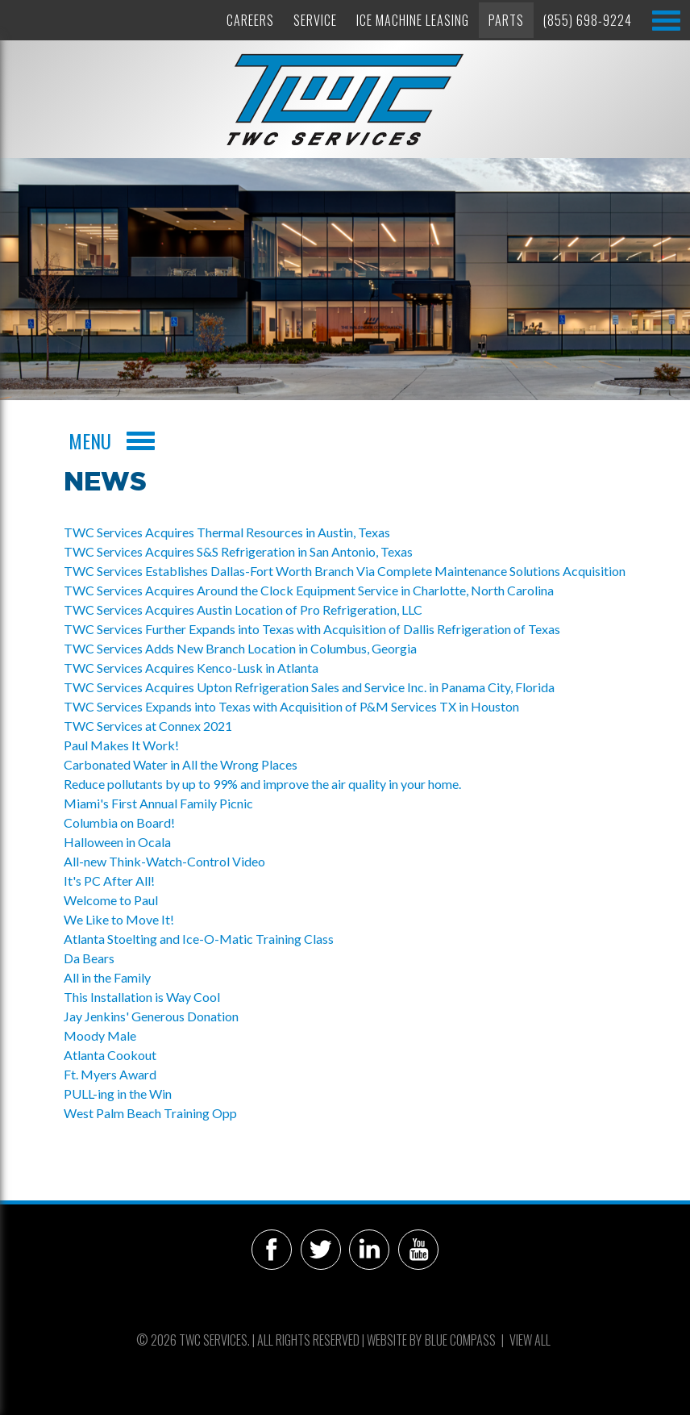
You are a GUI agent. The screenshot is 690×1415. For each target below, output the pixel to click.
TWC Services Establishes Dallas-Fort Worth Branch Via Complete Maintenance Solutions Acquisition (345, 570)
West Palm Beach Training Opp (150, 1113)
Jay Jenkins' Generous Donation (151, 1016)
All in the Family (107, 977)
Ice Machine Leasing (412, 20)
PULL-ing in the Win (118, 1093)
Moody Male (100, 1035)
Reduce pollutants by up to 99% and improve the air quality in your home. (262, 783)
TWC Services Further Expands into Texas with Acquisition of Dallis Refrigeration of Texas (313, 629)
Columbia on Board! (119, 822)
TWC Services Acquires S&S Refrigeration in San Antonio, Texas (238, 551)
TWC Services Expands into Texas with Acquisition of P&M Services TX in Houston (291, 706)
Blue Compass (460, 1340)
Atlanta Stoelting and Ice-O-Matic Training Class (199, 938)
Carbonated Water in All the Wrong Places (180, 764)
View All (530, 1340)
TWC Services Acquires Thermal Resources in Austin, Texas (227, 532)
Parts (506, 20)
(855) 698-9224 (587, 20)
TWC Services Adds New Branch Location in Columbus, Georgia (240, 648)
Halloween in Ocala (117, 841)
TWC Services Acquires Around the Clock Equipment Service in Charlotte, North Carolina (309, 590)
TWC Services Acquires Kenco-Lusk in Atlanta (191, 667)
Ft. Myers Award (110, 1074)
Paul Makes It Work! (121, 745)
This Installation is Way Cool (142, 996)
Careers (250, 20)
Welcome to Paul (111, 900)
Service (315, 20)
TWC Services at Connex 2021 (148, 725)
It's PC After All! (109, 880)
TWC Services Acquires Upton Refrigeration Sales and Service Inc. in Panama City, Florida (309, 687)
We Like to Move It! (119, 919)
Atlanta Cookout (110, 1054)
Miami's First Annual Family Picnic (158, 803)
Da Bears (89, 958)
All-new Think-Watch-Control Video (164, 861)
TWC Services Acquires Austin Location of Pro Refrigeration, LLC (243, 609)
